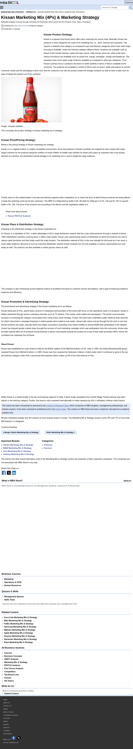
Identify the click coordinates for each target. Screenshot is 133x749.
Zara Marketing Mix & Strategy (17, 451)
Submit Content (11, 694)
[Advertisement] (21, 50)
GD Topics (9, 681)
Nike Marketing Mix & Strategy (18, 621)
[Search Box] (115, 7)
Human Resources (12, 585)
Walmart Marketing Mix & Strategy (19, 630)
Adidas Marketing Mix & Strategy (18, 445)
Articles (7, 678)
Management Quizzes (14, 597)
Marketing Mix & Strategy (15, 662)
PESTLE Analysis (12, 665)
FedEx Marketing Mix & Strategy (18, 624)
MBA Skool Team (20, 26)
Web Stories (7, 733)
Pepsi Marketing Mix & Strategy (18, 642)
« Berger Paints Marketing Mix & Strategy (20, 432)
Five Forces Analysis (13, 668)
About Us (127, 481)
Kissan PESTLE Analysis (19, 216)
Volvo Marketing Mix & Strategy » (60, 432)
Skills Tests (9, 600)
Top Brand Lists (11, 675)
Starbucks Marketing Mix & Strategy (20, 639)
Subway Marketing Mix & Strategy (18, 454)
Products (48, 445)
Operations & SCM (12, 582)
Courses (128, 2)
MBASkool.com (14, 742)
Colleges (6, 718)
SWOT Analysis (11, 659)
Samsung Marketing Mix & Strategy (20, 627)
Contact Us (7, 706)
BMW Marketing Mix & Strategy (17, 448)
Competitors (10, 672)
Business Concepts (13, 656)
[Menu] (3, 7)
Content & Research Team (57, 406)
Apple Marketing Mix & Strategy (18, 633)
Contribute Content (10, 715)
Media (5, 721)
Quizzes (6, 724)
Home (5, 699)
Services (48, 448)
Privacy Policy (8, 712)
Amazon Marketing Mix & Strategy (19, 636)
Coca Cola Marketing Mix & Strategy (20, 617)
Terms (5, 709)
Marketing (8, 579)
